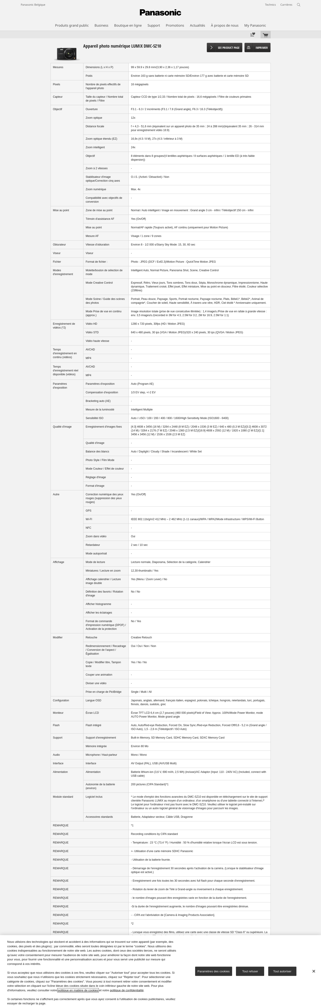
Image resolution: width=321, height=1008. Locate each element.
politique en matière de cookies (78, 990)
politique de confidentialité (127, 990)
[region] (160, 971)
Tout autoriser (282, 971)
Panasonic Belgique (33, 5)
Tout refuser (250, 971)
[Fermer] (314, 971)
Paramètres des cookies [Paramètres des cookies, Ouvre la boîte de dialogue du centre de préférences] (214, 971)
